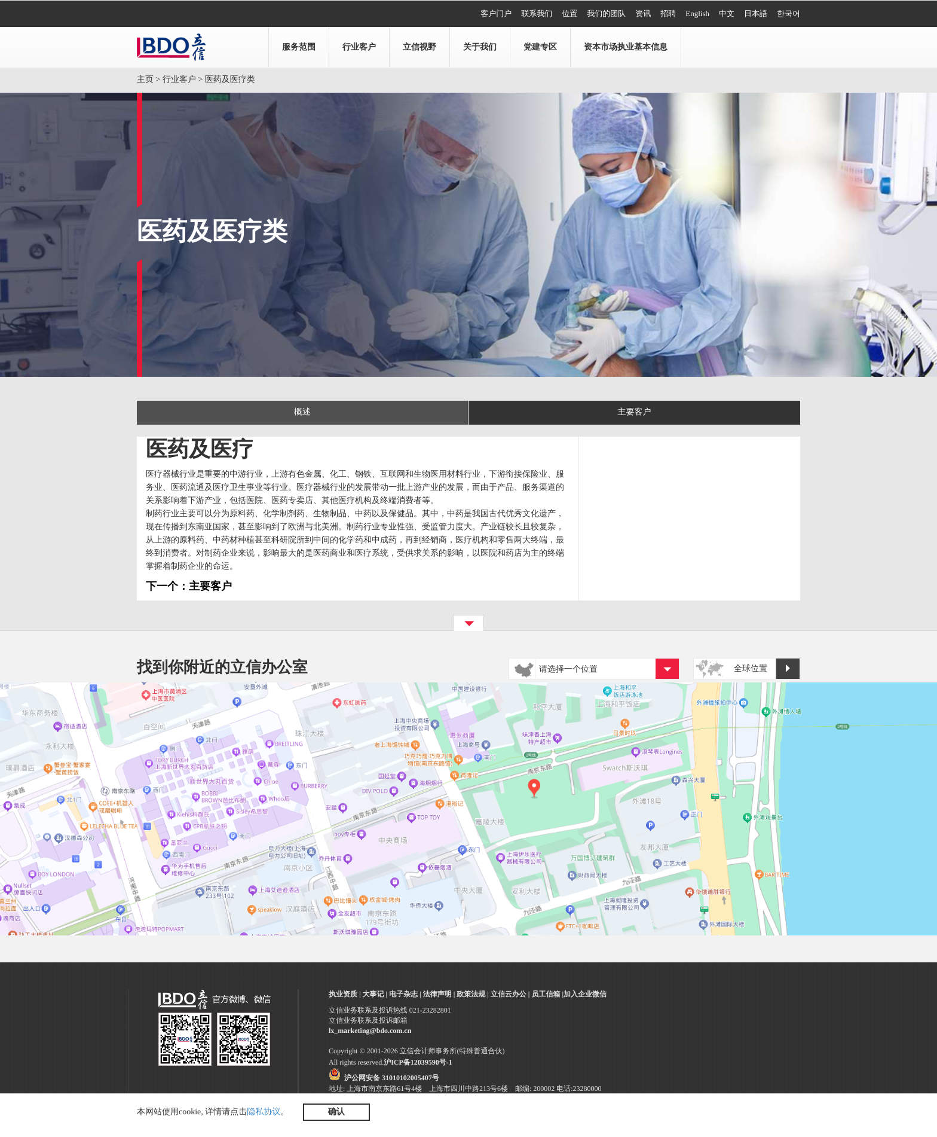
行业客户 (179, 79)
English (697, 13)
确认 (336, 1112)
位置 (569, 13)
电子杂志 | (405, 994)
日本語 (755, 13)
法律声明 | (439, 994)
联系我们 (536, 13)
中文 (726, 13)
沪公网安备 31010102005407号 (391, 1078)
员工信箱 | (547, 994)
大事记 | (375, 994)
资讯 (643, 13)
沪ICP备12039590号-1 (418, 1062)
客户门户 (496, 13)
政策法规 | (473, 994)
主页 (145, 79)
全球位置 (767, 669)
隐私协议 (263, 1112)
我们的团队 (606, 13)
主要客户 (634, 412)
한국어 (788, 13)
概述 (302, 412)
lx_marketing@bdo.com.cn (370, 1030)
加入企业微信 (585, 994)
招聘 (668, 13)
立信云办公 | (510, 994)
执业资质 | (345, 994)
